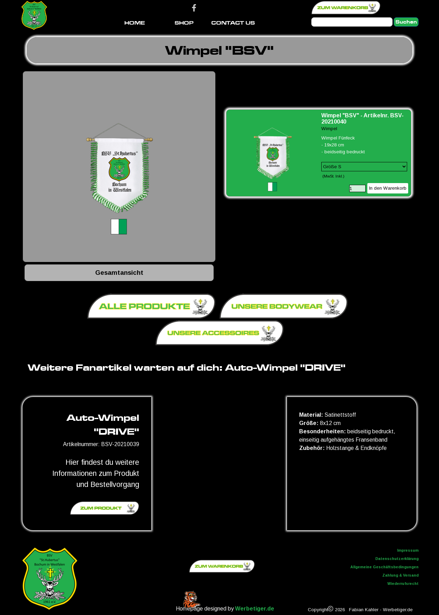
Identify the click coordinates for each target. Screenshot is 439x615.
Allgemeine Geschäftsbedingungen (384, 567)
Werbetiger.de (254, 609)
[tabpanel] (219, 50)
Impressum (408, 550)
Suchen (406, 22)
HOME (134, 22)
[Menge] (357, 188)
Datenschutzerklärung (397, 559)
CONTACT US (233, 22)
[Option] (364, 166)
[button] (119, 167)
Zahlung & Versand (400, 575)
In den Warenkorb (387, 188)
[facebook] (194, 7)
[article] (318, 153)
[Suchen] (352, 22)
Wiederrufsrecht (403, 583)
